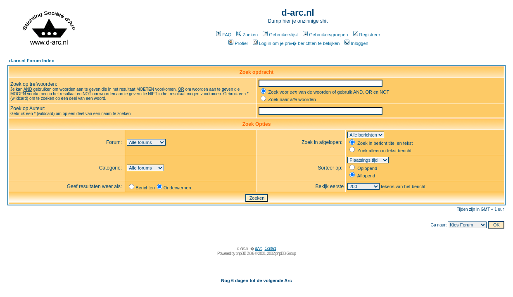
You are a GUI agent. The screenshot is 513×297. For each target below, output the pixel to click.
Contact (270, 248)
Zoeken (247, 34)
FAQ (223, 34)
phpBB (241, 253)
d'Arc (258, 248)
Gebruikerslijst (280, 34)
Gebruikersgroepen (325, 34)
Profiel (237, 43)
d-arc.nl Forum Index (31, 60)
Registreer (366, 34)
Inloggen (356, 43)
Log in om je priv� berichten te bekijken (296, 43)
